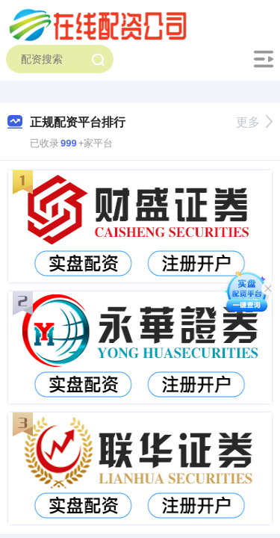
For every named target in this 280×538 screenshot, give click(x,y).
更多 (254, 122)
